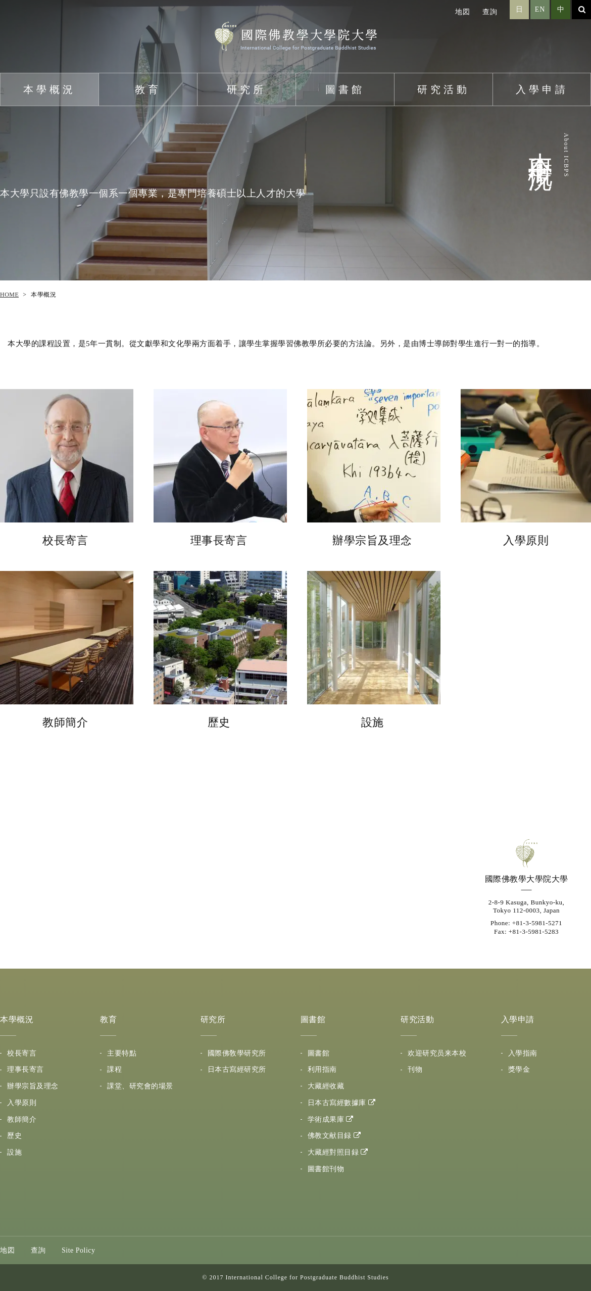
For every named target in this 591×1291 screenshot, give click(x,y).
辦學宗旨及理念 (33, 1086)
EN (540, 9)
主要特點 (121, 1053)
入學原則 (21, 1103)
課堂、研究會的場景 (140, 1086)
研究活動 (443, 89)
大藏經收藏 (326, 1086)
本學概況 (49, 89)
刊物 (415, 1069)
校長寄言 (21, 1053)
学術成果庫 (326, 1119)
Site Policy (78, 1250)
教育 (148, 89)
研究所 (246, 89)
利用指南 (322, 1069)
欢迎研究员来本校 (437, 1053)
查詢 (490, 12)
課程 (114, 1069)
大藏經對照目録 (333, 1152)
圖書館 (345, 89)
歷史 (14, 1135)
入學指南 (522, 1053)
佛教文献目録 (330, 1135)
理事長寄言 (25, 1069)
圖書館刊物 (326, 1169)
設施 (14, 1152)
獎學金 (519, 1069)
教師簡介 (21, 1119)
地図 (462, 12)
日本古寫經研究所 (237, 1069)
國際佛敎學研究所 (237, 1053)
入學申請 (542, 89)
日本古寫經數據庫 (337, 1103)
